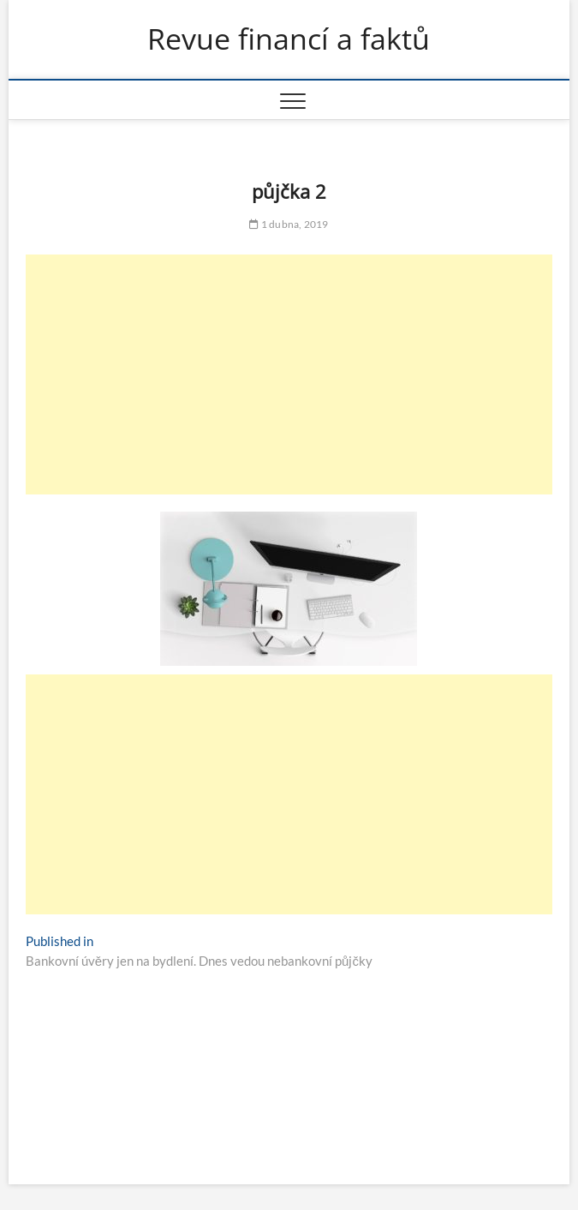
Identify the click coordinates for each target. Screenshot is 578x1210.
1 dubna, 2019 (288, 224)
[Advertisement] (289, 374)
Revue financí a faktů (288, 39)
